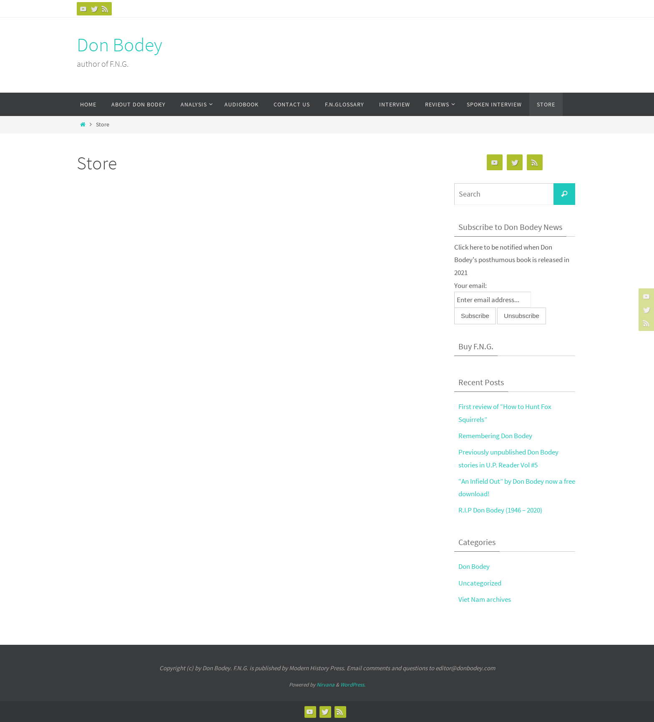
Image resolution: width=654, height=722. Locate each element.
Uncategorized (479, 583)
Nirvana (326, 684)
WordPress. (352, 684)
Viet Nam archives (484, 599)
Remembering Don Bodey (495, 435)
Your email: (470, 285)
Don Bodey (119, 45)
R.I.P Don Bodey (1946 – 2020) (500, 510)
